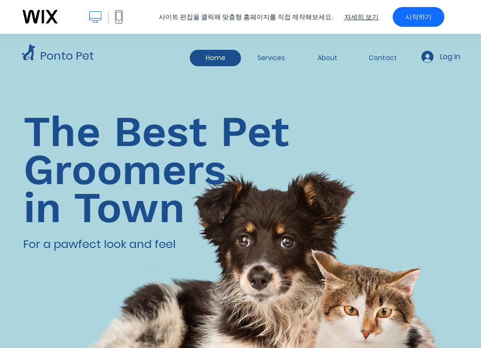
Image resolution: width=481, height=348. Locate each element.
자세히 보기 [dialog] (361, 17)
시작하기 (418, 17)
